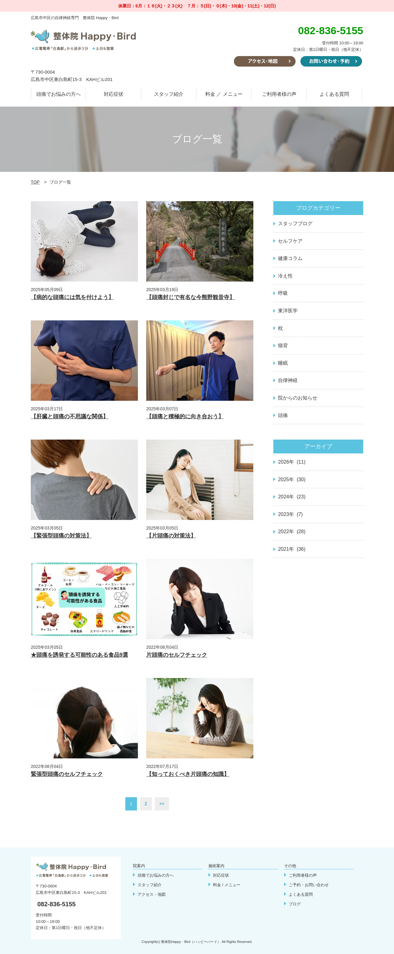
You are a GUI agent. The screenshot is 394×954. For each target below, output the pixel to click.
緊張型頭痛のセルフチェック (67, 774)
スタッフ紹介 (168, 94)
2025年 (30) (291, 479)
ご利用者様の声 (279, 94)
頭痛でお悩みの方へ (58, 94)
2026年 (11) (291, 462)
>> (161, 803)
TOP (35, 182)
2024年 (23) (291, 496)
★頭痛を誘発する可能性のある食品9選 (79, 655)
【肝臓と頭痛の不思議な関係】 (69, 416)
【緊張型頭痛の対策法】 (61, 536)
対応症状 (113, 94)
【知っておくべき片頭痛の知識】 (187, 774)
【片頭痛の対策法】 (171, 536)
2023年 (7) (290, 514)
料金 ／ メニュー (224, 94)
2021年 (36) (291, 549)
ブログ (295, 904)
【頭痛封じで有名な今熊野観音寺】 (190, 297)
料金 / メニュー (226, 885)
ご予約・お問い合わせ (309, 885)
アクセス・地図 (152, 894)
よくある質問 (334, 94)
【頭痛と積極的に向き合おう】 (185, 416)
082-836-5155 (56, 904)
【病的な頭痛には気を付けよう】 (72, 297)
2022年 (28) (291, 531)
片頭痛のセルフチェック (176, 655)
